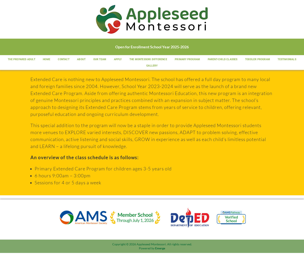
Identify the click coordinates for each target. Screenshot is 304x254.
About (93, 59)
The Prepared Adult (31, 59)
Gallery (165, 66)
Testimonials (142, 66)
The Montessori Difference (162, 59)
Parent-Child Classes (238, 59)
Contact (74, 59)
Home (57, 59)
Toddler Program (274, 59)
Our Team (112, 59)
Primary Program (202, 59)
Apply (131, 59)
